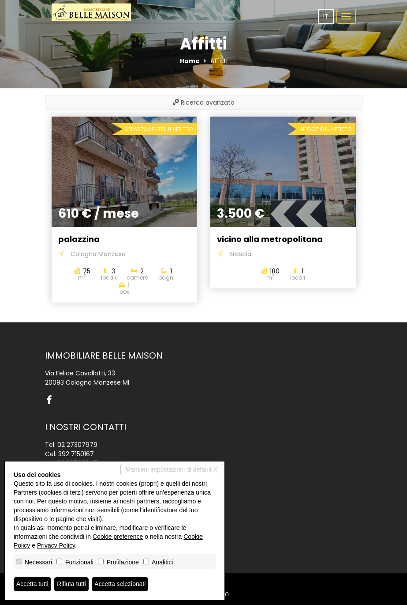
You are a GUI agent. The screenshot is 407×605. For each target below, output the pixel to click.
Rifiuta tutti (71, 584)
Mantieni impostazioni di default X (171, 469)
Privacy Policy (56, 545)
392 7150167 (76, 454)
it (326, 16)
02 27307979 (77, 444)
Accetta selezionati (120, 584)
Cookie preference (118, 536)
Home (190, 61)
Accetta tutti (32, 584)
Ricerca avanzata (204, 102)
